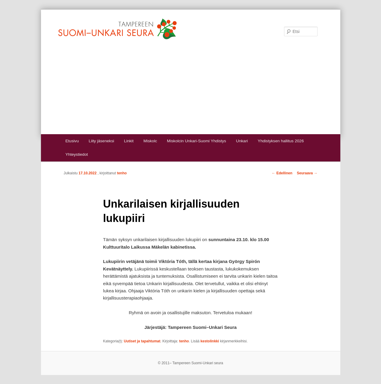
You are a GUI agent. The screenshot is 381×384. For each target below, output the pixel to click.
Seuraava (307, 173)
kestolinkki (210, 341)
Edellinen (282, 173)
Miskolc (150, 141)
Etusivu (72, 141)
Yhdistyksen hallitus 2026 (281, 141)
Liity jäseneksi (101, 141)
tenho (122, 173)
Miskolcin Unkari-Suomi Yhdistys (196, 141)
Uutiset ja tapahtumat (142, 341)
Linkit (128, 141)
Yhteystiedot (76, 154)
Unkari (242, 141)
